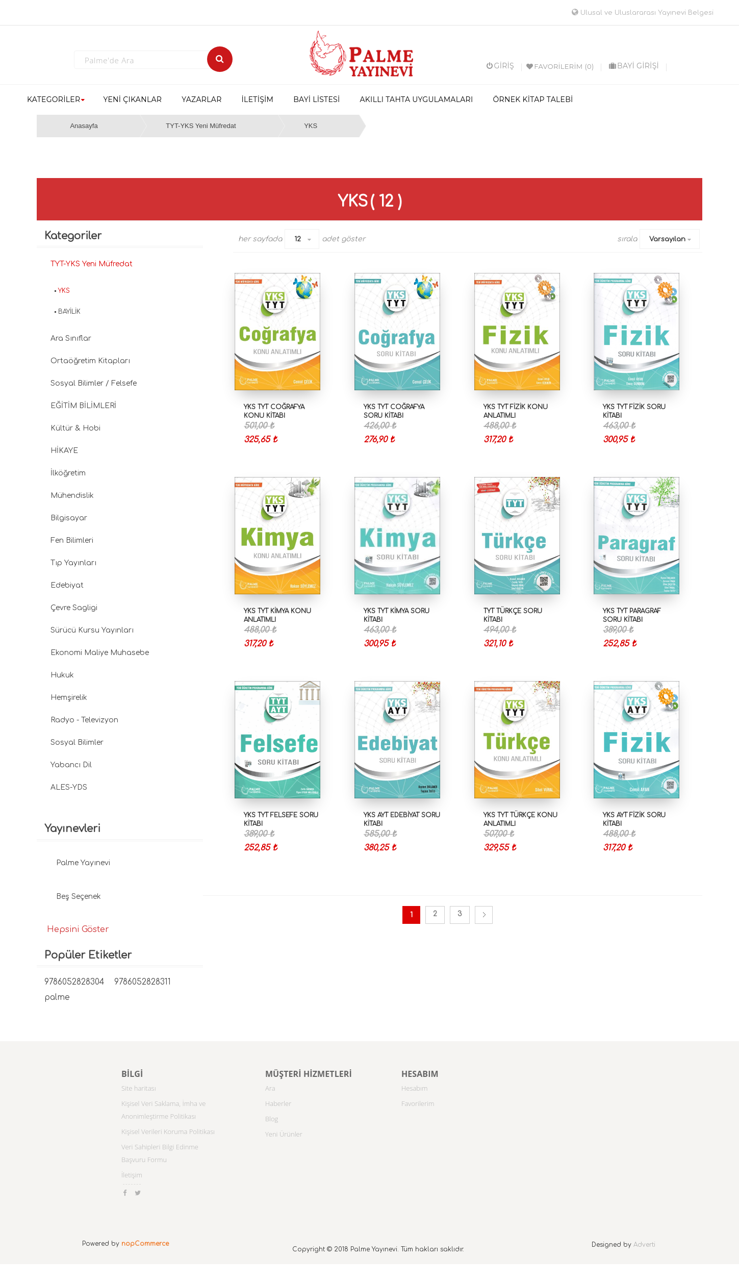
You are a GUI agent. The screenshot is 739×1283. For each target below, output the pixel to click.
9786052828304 (74, 982)
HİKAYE (64, 451)
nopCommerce (145, 1243)
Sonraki (484, 915)
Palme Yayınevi (83, 863)
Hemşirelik (68, 697)
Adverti (644, 1244)
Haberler (278, 1103)
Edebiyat (67, 585)
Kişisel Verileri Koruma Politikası (168, 1131)
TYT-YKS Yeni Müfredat (201, 126)
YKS (310, 126)
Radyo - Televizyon (84, 720)
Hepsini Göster (78, 929)
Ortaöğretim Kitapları (90, 361)
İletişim (131, 1174)
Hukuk (62, 675)
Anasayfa (83, 126)
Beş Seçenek (78, 896)
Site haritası (138, 1088)
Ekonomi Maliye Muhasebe (99, 653)
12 (297, 239)
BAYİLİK (69, 311)
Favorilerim (418, 1103)
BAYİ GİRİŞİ (634, 65)
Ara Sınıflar (70, 338)
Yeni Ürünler (283, 1134)
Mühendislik (72, 495)
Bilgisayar (68, 518)
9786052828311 (142, 982)
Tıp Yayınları (73, 563)
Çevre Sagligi (73, 608)
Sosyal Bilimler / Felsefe (93, 383)
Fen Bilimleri (71, 540)
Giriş (500, 65)
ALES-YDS (68, 787)
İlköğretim (68, 473)
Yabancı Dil (71, 765)
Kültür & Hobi (75, 428)
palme (57, 997)
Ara (270, 1088)
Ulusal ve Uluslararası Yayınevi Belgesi (642, 12)
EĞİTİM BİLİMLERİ (83, 406)
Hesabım (414, 1088)
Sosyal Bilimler (77, 742)
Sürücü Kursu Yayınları (92, 630)
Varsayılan (667, 239)
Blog (271, 1118)
